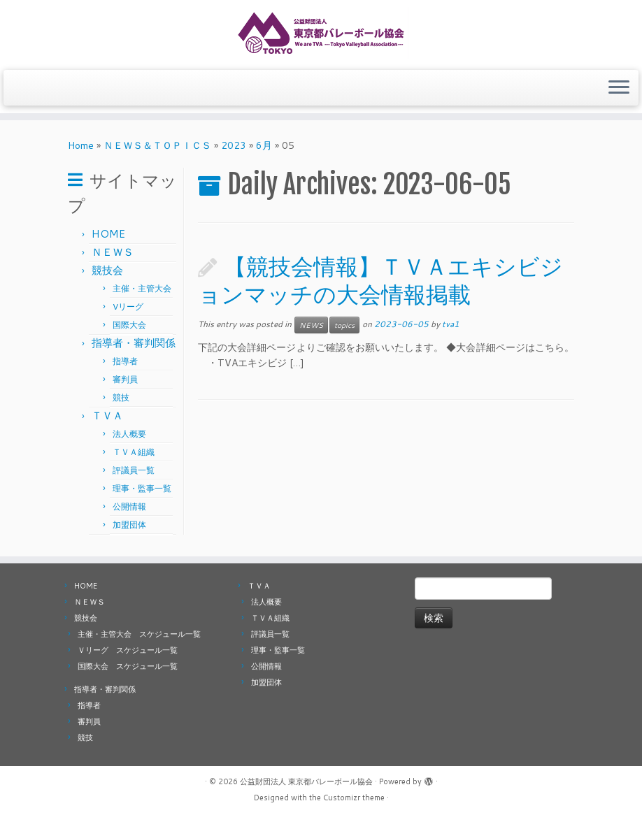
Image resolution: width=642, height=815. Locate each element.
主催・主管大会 (142, 288)
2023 (233, 145)
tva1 (450, 324)
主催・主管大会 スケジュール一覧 (139, 634)
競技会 (107, 270)
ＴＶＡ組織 (134, 452)
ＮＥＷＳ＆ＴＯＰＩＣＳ (157, 145)
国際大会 (129, 325)
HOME (108, 233)
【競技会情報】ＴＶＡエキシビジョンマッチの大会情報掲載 (380, 280)
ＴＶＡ (107, 415)
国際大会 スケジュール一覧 (128, 666)
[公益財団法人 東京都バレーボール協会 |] (321, 33)
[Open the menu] (618, 88)
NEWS (311, 325)
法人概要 (129, 434)
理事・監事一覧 (142, 488)
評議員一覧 (134, 470)
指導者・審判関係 (134, 343)
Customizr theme (354, 797)
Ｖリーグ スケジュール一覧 (128, 650)
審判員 (125, 379)
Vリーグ (128, 306)
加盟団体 (129, 525)
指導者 (125, 361)
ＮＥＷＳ (113, 252)
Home (81, 145)
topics (344, 325)
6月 (264, 145)
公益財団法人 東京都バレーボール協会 (306, 781)
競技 (121, 397)
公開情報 (129, 506)
